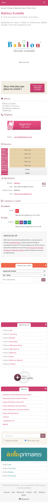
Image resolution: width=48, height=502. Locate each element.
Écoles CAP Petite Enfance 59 (13, 402)
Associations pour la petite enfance (15, 398)
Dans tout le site (32, 441)
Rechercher (44, 2)
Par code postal (9, 280)
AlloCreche (24, 3)
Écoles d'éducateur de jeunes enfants (16, 409)
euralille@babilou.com (23, 137)
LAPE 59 (6, 417)
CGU (35, 492)
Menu (4, 2)
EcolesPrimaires (24, 454)
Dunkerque (7, 250)
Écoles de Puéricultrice (11, 413)
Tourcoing (33, 247)
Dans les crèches (10, 441)
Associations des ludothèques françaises (17, 395)
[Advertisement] (24, 71)
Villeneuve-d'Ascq (18, 250)
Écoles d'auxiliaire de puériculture (14, 406)
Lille (28, 247)
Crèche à (7, 330)
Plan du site (20, 492)
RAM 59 (5, 424)
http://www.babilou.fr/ (23, 194)
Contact (29, 492)
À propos (7, 492)
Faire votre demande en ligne (37, 87)
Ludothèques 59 (8, 421)
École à (7, 465)
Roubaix (40, 247)
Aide (13, 492)
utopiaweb (24, 499)
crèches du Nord (14, 242)
